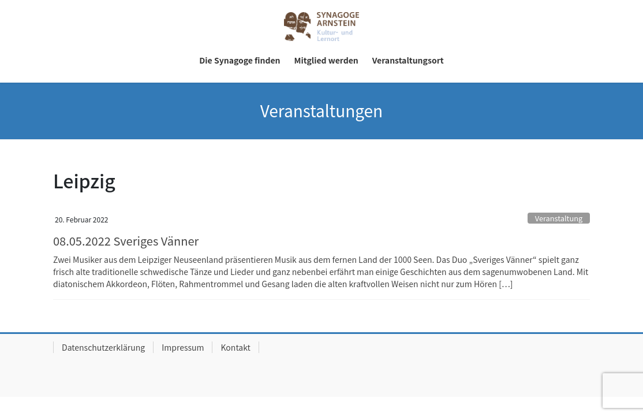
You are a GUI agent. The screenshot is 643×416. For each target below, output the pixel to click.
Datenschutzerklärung (103, 347)
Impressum (183, 347)
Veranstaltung (558, 218)
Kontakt (235, 347)
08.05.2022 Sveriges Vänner (126, 240)
